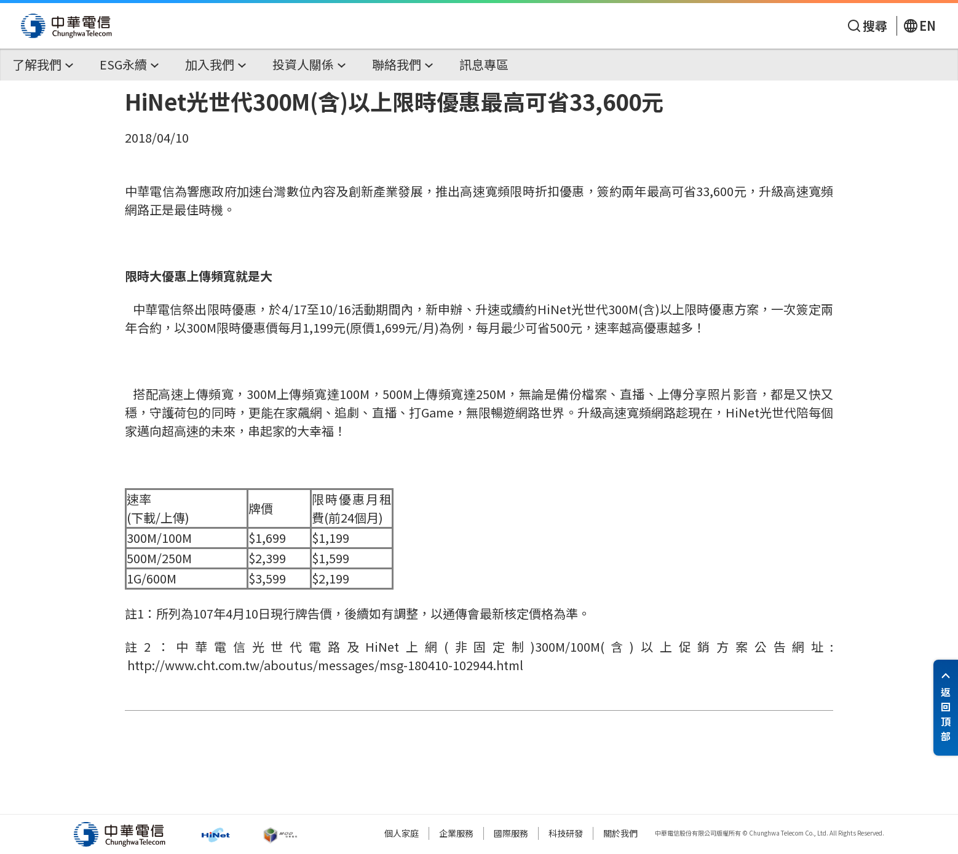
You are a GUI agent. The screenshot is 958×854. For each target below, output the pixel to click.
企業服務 (456, 833)
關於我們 (620, 833)
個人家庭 (401, 833)
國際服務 (511, 833)
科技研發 (565, 833)
